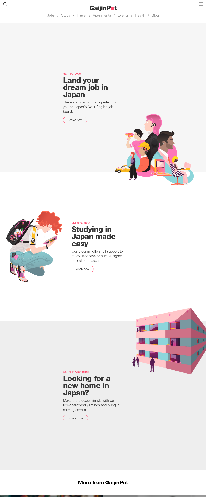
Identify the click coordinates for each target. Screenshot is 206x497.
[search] (5, 4)
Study (65, 15)
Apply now (82, 269)
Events (123, 15)
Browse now (76, 418)
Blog (155, 15)
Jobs (51, 15)
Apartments (102, 15)
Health (140, 15)
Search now (75, 119)
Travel (82, 15)
